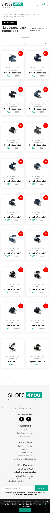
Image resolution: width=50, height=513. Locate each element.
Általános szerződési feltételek (25, 459)
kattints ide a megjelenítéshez (25, 494)
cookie (44, 504)
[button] (43, 5)
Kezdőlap (5, 14)
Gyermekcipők (24, 14)
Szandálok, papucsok (25, 433)
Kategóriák (9, 23)
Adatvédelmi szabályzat (25, 452)
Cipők (25, 430)
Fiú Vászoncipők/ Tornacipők (14, 17)
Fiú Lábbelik (36, 14)
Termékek (14, 14)
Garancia (25, 449)
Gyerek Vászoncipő (12, 73)
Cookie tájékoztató (25, 456)
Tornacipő (12, 361)
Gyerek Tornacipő (37, 361)
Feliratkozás (41, 488)
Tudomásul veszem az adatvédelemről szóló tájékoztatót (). (25, 493)
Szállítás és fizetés (25, 446)
